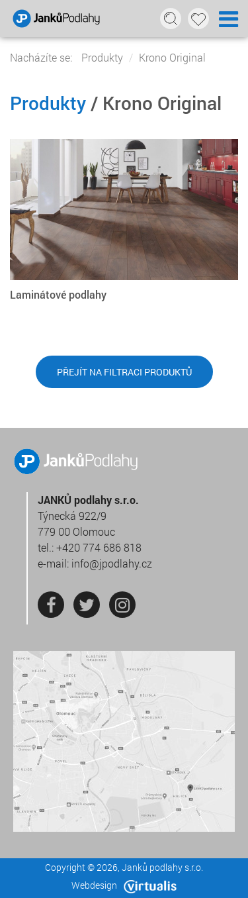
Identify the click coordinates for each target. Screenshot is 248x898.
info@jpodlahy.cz (111, 563)
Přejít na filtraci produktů (124, 372)
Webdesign (124, 885)
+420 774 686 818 (99, 547)
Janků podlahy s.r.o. (162, 867)
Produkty (102, 57)
